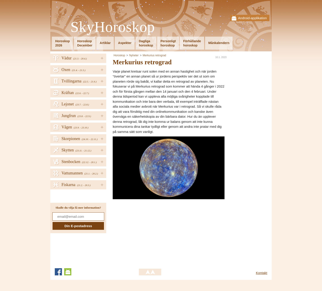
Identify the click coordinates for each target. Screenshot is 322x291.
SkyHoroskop (112, 27)
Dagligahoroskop (146, 43)
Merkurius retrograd (154, 55)
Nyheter (134, 55)
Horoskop (119, 55)
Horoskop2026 (62, 43)
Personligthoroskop (168, 43)
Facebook (58, 271)
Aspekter (124, 43)
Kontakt (261, 273)
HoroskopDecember (84, 43)
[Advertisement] (150, 230)
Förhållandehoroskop (192, 43)
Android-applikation (252, 18)
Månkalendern (218, 43)
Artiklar (105, 43)
